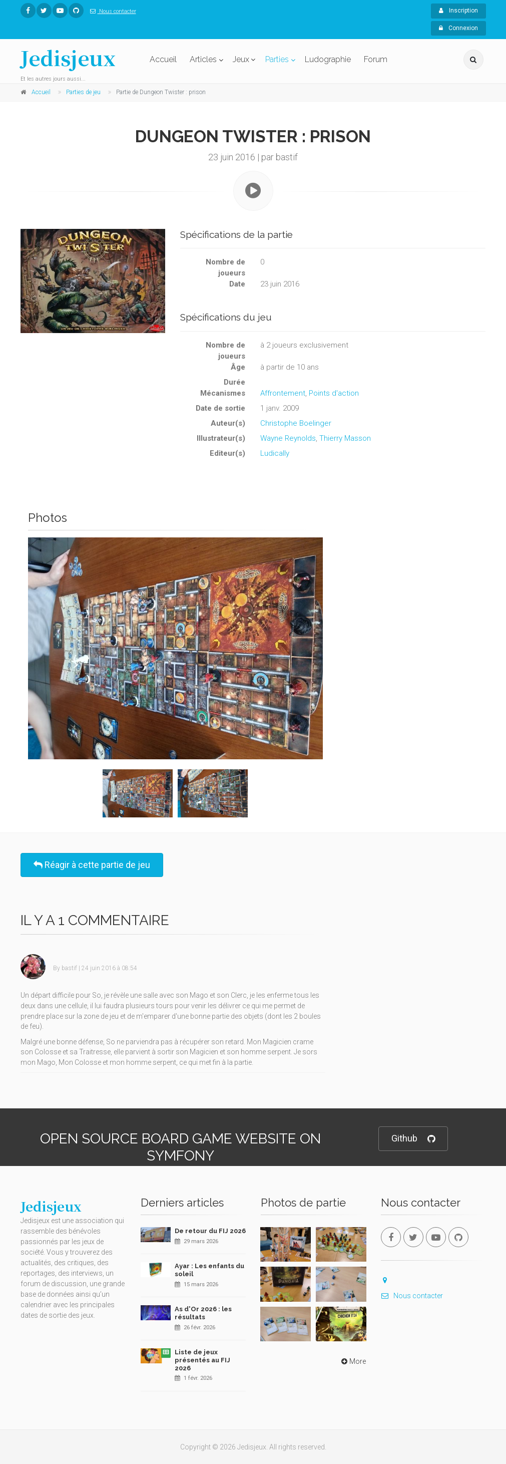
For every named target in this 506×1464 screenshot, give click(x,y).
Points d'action (334, 393)
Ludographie (328, 59)
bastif (69, 968)
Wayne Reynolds (288, 438)
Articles (203, 59)
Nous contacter (111, 11)
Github (413, 1138)
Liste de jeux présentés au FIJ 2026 (202, 1359)
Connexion (458, 28)
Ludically (274, 453)
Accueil (163, 59)
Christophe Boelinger (295, 423)
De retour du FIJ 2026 (210, 1231)
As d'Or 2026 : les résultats (203, 1313)
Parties (277, 59)
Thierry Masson (345, 438)
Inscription (458, 10)
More (352, 1361)
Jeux (241, 59)
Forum (375, 59)
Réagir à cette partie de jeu (92, 864)
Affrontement (282, 393)
